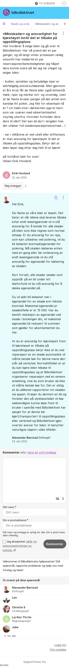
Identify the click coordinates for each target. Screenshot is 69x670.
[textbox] (34, 476)
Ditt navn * (9, 507)
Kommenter (54, 544)
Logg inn (60, 645)
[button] (57, 498)
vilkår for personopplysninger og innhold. (20, 546)
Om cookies (58, 649)
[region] (34, 111)
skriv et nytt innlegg (41, 452)
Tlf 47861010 (45, 3)
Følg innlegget (13, 185)
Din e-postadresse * (15, 520)
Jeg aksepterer (20, 546)
